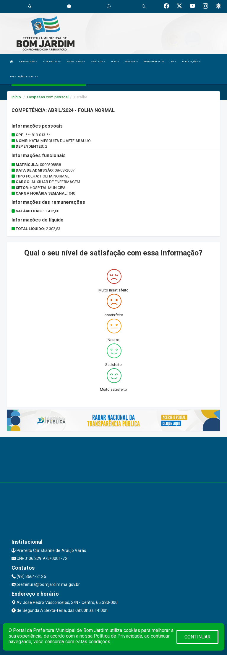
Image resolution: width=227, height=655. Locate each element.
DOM (115, 61)
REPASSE (131, 61)
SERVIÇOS (98, 61)
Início (16, 97)
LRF (173, 61)
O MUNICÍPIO (52, 61)
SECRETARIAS (76, 61)
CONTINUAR (197, 637)
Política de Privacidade (118, 636)
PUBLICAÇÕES (191, 61)
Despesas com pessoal (48, 97)
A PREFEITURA (28, 61)
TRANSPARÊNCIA (154, 61)
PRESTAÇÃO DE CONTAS (24, 76)
